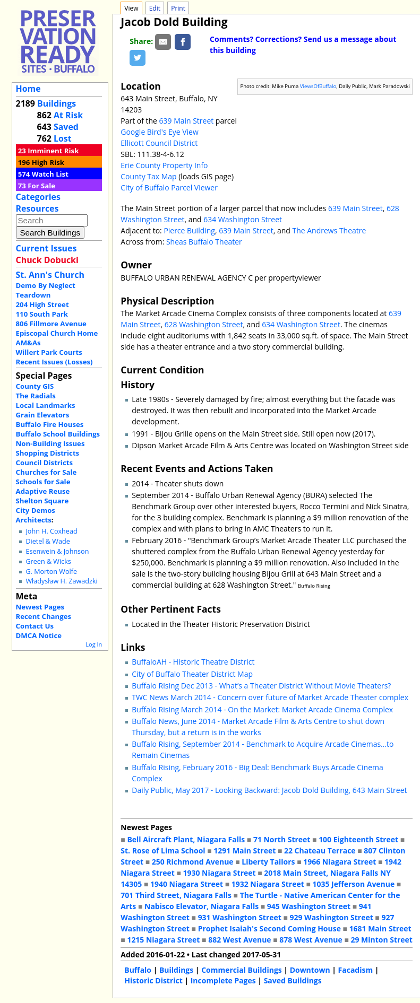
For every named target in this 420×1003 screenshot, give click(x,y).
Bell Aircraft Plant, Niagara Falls (186, 839)
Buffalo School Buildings (58, 434)
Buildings (56, 103)
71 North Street (282, 839)
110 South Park (42, 314)
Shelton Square (42, 500)
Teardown (33, 295)
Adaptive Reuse (43, 491)
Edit (154, 8)
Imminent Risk (53, 150)
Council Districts (44, 462)
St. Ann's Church (50, 275)
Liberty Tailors (268, 862)
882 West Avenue (239, 940)
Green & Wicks (48, 561)
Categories (38, 197)
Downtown (310, 970)
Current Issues (46, 248)
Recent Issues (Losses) (54, 362)
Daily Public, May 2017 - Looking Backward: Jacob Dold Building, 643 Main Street (269, 790)
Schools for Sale (43, 481)
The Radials (36, 395)
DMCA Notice (39, 635)
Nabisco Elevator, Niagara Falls (201, 906)
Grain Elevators (43, 415)
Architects (34, 520)
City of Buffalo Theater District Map (192, 674)
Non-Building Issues (50, 443)
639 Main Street (186, 121)
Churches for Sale (46, 472)
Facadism (355, 970)
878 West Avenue (310, 940)
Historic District (153, 980)
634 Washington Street (242, 219)
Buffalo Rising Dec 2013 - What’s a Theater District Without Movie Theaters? (261, 686)
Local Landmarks (45, 405)
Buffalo (137, 970)
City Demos (35, 510)
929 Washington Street (331, 917)
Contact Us (35, 626)
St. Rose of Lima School (163, 850)
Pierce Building (189, 230)
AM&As (28, 342)
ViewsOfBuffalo (318, 86)
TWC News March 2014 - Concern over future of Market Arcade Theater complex (270, 697)
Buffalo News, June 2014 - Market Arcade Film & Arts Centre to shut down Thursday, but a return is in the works (258, 726)
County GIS (35, 386)
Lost (63, 138)
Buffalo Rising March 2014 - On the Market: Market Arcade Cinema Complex (262, 709)
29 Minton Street (381, 940)
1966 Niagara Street (339, 862)
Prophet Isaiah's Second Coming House (269, 928)
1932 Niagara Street (268, 884)
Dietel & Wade (47, 541)
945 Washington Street (308, 906)
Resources (37, 208)
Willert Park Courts (49, 352)
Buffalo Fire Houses (50, 424)
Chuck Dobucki (47, 260)
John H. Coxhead (51, 531)
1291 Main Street (244, 850)
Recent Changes (44, 616)
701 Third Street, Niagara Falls (176, 895)
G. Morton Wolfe (51, 571)
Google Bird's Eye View (159, 132)
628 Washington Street (204, 324)
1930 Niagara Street (219, 873)
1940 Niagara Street (186, 884)
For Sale (41, 185)
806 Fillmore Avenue (51, 323)
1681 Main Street (380, 928)
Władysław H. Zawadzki (61, 581)
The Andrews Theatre (329, 230)
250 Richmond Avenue (193, 862)
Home (28, 88)
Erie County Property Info (164, 165)
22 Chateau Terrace (320, 850)
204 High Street (42, 304)
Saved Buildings (293, 980)
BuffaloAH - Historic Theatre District (193, 662)
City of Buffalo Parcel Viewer (169, 187)
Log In (93, 644)
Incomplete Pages (223, 980)
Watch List (50, 174)
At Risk (68, 115)
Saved (66, 127)
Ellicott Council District (159, 143)
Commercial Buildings (241, 970)
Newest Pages (40, 607)
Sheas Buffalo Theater (204, 242)
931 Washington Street (239, 917)
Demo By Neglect (45, 285)
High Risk (48, 162)
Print (178, 8)
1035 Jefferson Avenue (354, 884)
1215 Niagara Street (163, 940)
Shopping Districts (48, 453)
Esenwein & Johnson (57, 551)
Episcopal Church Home (57, 333)
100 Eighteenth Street (358, 839)
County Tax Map (148, 176)
